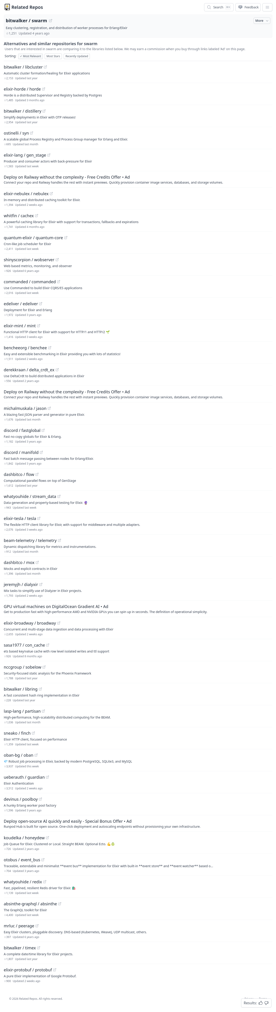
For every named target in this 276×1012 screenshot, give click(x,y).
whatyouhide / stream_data (30, 496)
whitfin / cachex (19, 215)
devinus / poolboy (21, 799)
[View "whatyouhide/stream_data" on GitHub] (59, 496)
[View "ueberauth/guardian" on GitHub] (47, 777)
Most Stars (53, 56)
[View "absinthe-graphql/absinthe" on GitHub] (59, 904)
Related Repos (27, 7)
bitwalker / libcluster (23, 67)
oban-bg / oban (18, 755)
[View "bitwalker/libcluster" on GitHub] (45, 67)
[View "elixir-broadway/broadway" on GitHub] (59, 623)
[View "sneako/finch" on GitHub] (33, 733)
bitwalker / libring (21, 689)
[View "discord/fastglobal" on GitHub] (43, 430)
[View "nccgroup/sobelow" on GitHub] (44, 667)
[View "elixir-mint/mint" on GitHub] (38, 325)
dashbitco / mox (19, 562)
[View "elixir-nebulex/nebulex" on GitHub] (51, 193)
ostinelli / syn (16, 133)
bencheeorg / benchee (25, 347)
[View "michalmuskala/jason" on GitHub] (49, 408)
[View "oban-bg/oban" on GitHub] (36, 755)
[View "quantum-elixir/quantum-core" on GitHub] (66, 237)
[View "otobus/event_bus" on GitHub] (43, 860)
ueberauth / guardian (24, 777)
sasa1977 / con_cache (24, 645)
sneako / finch (17, 733)
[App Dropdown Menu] (267, 7)
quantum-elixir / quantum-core (33, 237)
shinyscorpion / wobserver (29, 259)
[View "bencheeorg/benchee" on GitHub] (49, 348)
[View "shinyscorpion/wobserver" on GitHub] (57, 259)
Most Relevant (30, 56)
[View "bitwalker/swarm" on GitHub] (50, 20)
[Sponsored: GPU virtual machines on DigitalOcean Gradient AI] (138, 608)
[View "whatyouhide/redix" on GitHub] (44, 882)
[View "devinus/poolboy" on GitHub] (40, 799)
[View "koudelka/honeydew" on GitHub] (47, 838)
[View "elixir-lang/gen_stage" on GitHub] (49, 155)
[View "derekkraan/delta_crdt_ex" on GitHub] (57, 370)
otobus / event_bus (22, 859)
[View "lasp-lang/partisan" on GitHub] (43, 711)
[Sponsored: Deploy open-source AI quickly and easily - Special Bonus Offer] (138, 823)
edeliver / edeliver (21, 303)
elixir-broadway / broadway (30, 623)
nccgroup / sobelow (23, 667)
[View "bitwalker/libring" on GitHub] (40, 689)
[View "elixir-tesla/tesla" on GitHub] (39, 518)
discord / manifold (21, 452)
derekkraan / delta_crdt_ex (29, 369)
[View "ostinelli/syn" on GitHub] (31, 133)
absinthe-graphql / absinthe (30, 903)
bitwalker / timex (20, 947)
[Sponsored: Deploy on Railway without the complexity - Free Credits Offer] (138, 179)
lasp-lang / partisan (22, 711)
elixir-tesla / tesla (20, 518)
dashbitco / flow (19, 474)
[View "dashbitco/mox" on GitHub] (37, 562)
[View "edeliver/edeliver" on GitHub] (40, 303)
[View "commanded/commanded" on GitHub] (58, 281)
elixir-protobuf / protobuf (28, 970)
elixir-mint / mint (20, 325)
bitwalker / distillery (23, 111)
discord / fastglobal (22, 430)
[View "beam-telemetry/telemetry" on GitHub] (59, 540)
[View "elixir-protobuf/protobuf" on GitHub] (54, 970)
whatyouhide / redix (23, 881)
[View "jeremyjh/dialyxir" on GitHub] (41, 584)
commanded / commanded (30, 281)
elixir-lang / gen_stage (25, 155)
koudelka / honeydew (24, 837)
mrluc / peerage (19, 925)
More (262, 20)
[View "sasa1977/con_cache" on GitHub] (47, 645)
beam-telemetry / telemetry (30, 540)
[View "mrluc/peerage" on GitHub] (37, 926)
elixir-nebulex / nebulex (26, 193)
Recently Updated (77, 56)
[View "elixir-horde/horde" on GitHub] (43, 89)
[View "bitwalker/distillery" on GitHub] (44, 111)
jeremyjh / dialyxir (21, 584)
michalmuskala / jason (25, 408)
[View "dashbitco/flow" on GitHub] (37, 474)
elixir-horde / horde (22, 89)
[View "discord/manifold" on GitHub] (41, 452)
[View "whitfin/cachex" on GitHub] (36, 215)
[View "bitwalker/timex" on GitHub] (38, 948)
